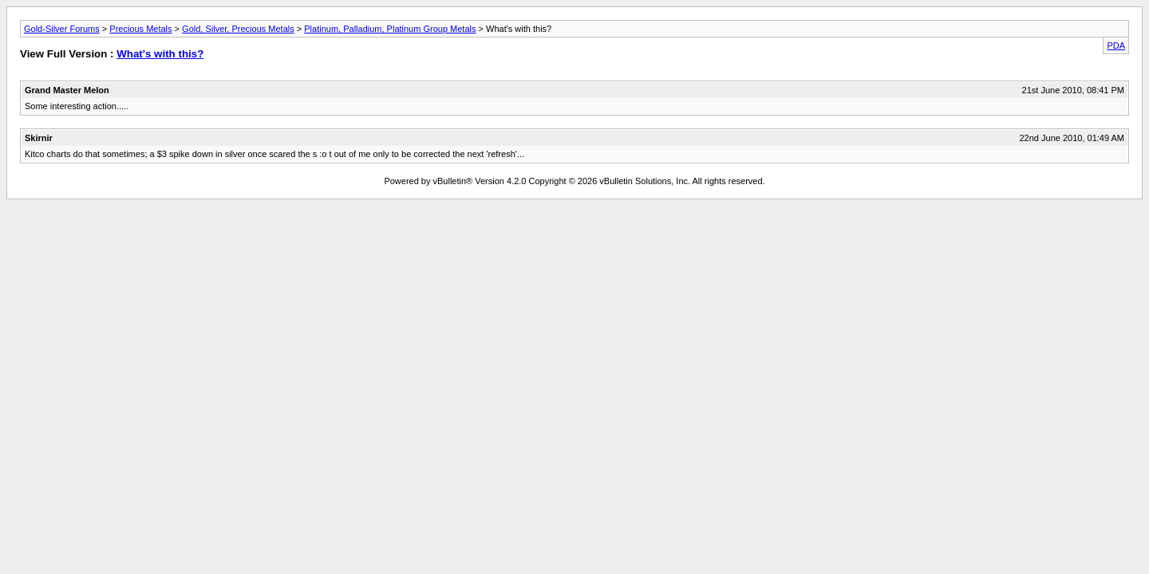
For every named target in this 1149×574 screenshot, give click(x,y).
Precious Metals (140, 28)
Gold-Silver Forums (62, 28)
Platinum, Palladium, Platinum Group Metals (390, 28)
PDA (1116, 45)
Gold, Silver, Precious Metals (238, 28)
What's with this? (159, 54)
